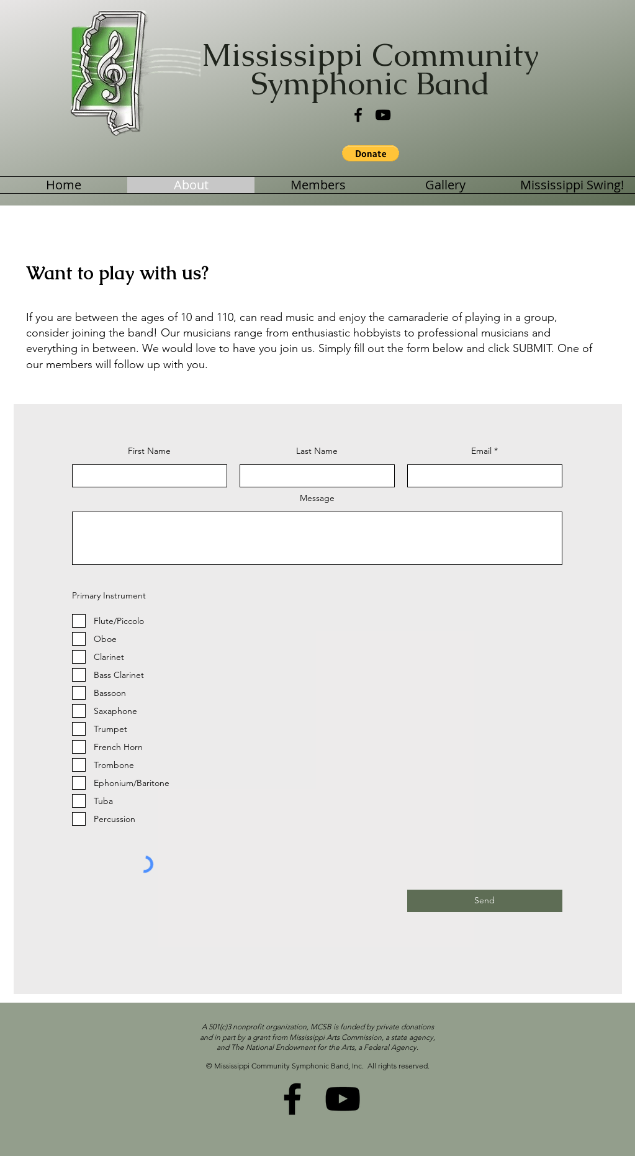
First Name (149, 450)
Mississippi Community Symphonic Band (370, 69)
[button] (370, 153)
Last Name (317, 450)
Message (317, 498)
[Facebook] (358, 115)
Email (481, 450)
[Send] (484, 901)
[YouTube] (383, 115)
